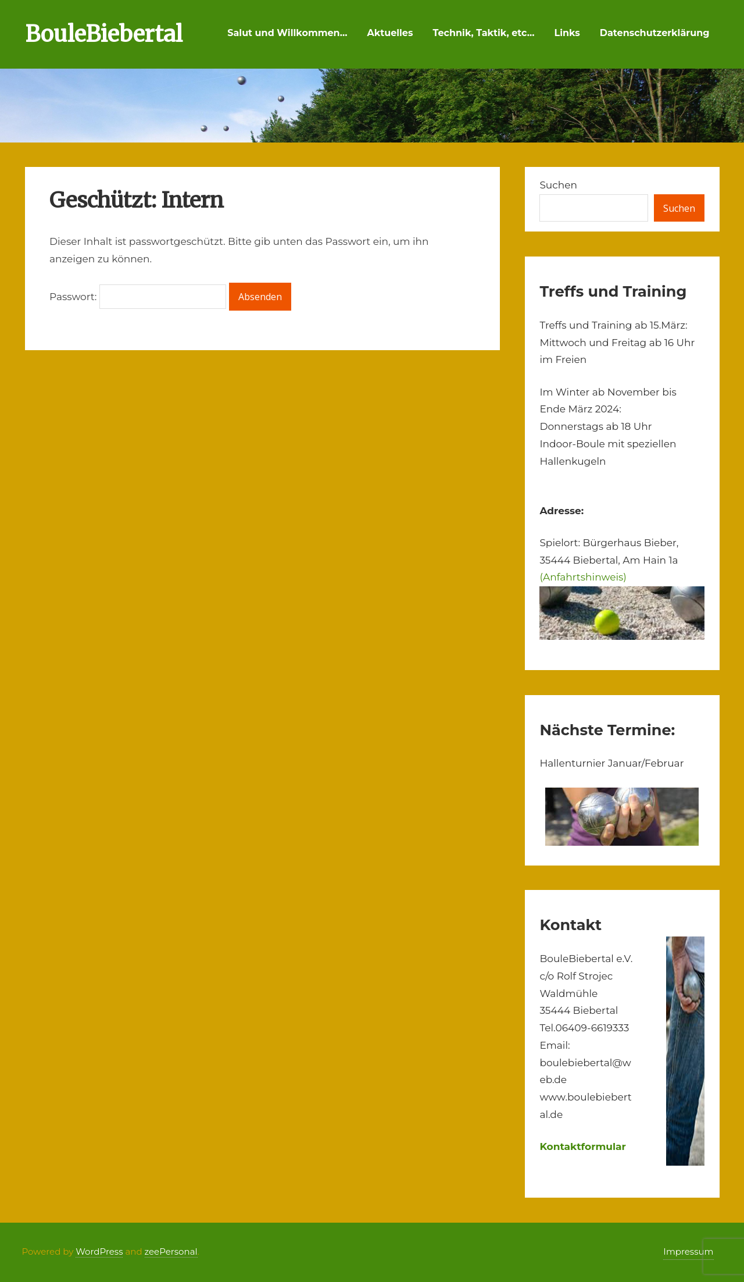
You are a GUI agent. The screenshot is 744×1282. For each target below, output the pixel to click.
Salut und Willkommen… (287, 32)
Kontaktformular (582, 1146)
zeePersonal (171, 1251)
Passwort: (137, 296)
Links (567, 32)
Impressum (688, 1251)
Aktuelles (390, 32)
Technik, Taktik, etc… (483, 32)
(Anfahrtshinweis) (582, 577)
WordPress (99, 1251)
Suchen (558, 185)
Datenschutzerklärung (655, 32)
